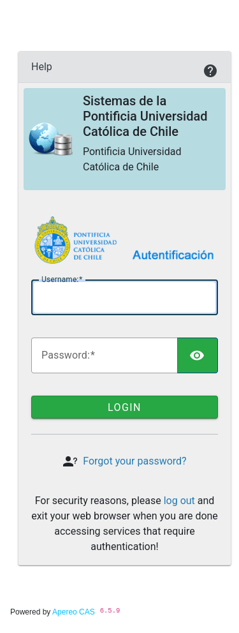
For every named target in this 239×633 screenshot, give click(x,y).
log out (179, 501)
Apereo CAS (73, 611)
